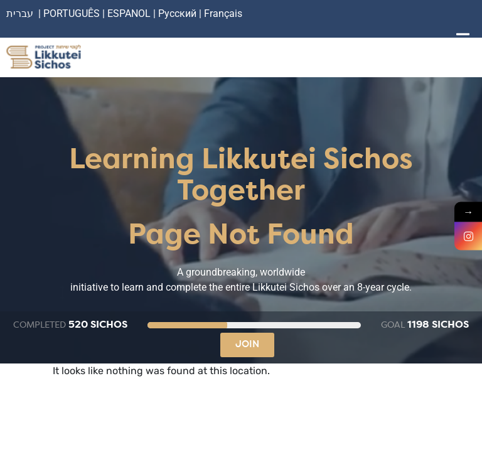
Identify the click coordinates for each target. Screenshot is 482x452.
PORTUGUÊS (71, 13)
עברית (19, 13)
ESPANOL (129, 13)
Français (223, 13)
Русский (178, 13)
